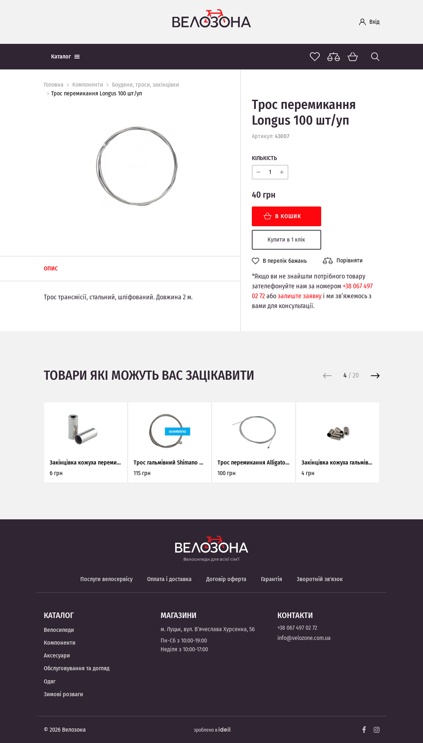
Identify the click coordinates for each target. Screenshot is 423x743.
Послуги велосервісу (106, 579)
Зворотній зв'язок (320, 579)
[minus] (258, 172)
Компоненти (87, 84)
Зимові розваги (63, 694)
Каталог (65, 56)
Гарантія (271, 579)
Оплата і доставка (169, 579)
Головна (54, 84)
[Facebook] (364, 730)
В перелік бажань (279, 261)
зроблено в (213, 730)
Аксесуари (57, 655)
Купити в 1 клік (286, 239)
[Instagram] (376, 729)
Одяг (49, 681)
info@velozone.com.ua (304, 637)
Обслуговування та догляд (76, 668)
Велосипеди (59, 629)
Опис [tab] (51, 268)
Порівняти (343, 260)
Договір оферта (226, 579)
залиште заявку (300, 296)
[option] (136, 166)
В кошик (282, 216)
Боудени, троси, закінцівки (145, 84)
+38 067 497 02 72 (297, 627)
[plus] (281, 172)
